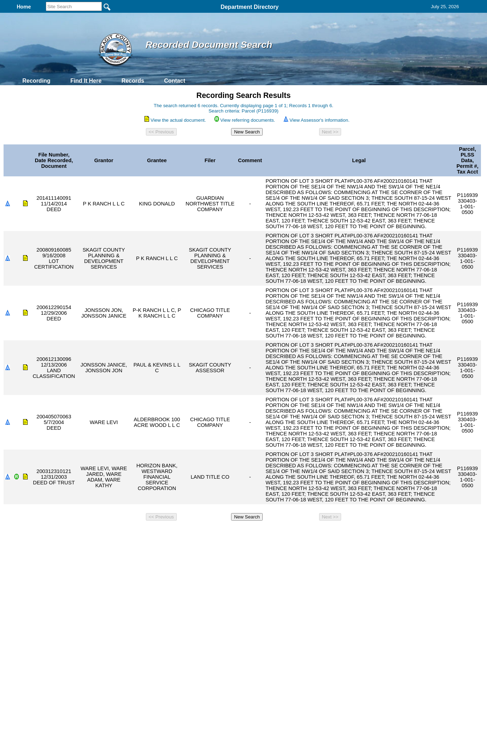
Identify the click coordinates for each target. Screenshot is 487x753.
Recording (36, 81)
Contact (174, 81)
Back (146, 533)
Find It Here (86, 81)
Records (132, 81)
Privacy (240, 533)
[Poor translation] (26, 650)
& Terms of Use (267, 533)
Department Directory (249, 7)
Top (125, 533)
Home (174, 533)
